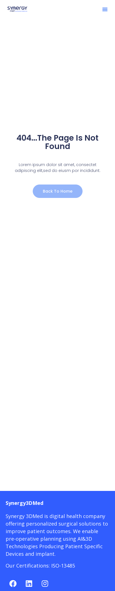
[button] (105, 9)
